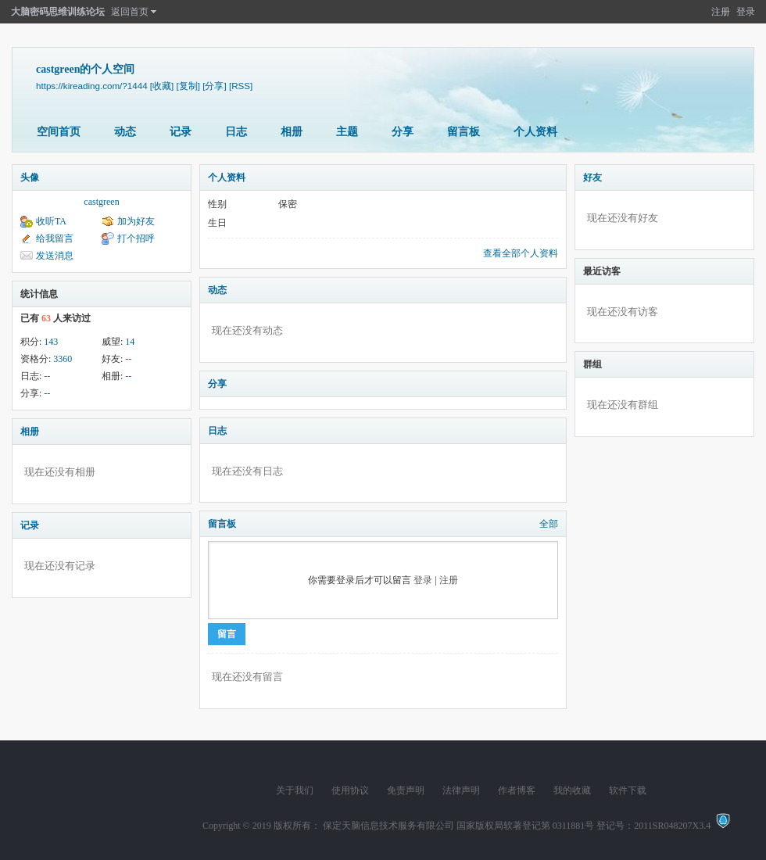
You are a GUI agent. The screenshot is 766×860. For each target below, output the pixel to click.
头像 (29, 177)
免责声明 (405, 790)
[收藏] (162, 86)
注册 (720, 11)
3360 (62, 358)
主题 (347, 132)
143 (51, 341)
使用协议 (350, 790)
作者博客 (516, 790)
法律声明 (461, 790)
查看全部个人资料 (520, 253)
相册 (291, 132)
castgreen (101, 201)
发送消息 (54, 255)
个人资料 (535, 132)
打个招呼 (136, 238)
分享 (402, 132)
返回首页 (130, 11)
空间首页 (59, 132)
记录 (181, 132)
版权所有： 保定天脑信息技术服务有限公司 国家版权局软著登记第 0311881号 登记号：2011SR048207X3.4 (494, 825)
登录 (745, 11)
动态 (125, 132)
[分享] (214, 86)
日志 (236, 132)
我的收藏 (572, 790)
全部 (548, 523)
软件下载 (627, 790)
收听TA (51, 221)
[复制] (188, 86)
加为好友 (136, 221)
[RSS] (240, 86)
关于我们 (294, 790)
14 (129, 341)
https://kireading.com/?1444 (92, 86)
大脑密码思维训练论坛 (58, 11)
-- (128, 358)
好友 (592, 177)
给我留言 (54, 238)
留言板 (463, 132)
